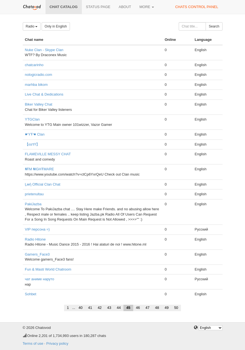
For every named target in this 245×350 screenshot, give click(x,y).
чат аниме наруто (39, 279)
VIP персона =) (37, 229)
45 (128, 308)
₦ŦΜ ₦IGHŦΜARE (39, 169)
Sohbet (30, 294)
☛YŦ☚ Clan (35, 134)
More (147, 7)
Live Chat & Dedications (44, 94)
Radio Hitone (35, 239)
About (125, 7)
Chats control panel (196, 7)
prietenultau (34, 194)
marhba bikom (36, 84)
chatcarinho (34, 65)
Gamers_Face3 (37, 254)
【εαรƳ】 (32, 144)
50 (176, 308)
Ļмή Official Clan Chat (42, 184)
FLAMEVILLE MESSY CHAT (48, 154)
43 (109, 308)
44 (119, 308)
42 (100, 308)
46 (138, 308)
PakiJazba (33, 204)
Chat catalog (64, 7)
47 (147, 308)
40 (80, 308)
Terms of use (33, 343)
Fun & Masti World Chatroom (48, 269)
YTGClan (32, 119)
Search (214, 26)
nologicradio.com (38, 74)
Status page (98, 7)
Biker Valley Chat (38, 104)
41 (90, 308)
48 (157, 308)
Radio (32, 26)
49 (166, 308)
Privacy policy (57, 343)
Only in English (56, 26)
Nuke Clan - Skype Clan (44, 50)
